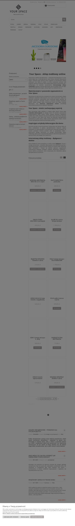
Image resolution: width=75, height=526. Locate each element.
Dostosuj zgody (25, 517)
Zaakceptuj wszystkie (37, 517)
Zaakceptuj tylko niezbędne (11, 517)
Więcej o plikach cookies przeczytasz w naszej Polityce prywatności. (19, 513)
